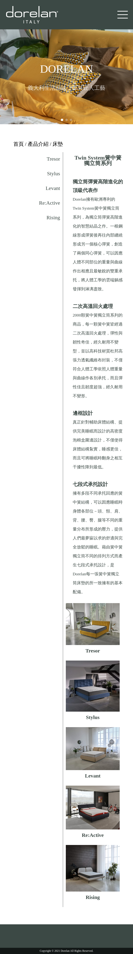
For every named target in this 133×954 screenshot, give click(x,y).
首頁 (18, 144)
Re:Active (49, 203)
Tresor (53, 159)
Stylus (53, 173)
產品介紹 (38, 144)
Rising (53, 217)
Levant (53, 188)
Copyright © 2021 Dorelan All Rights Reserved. (66, 950)
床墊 (57, 144)
